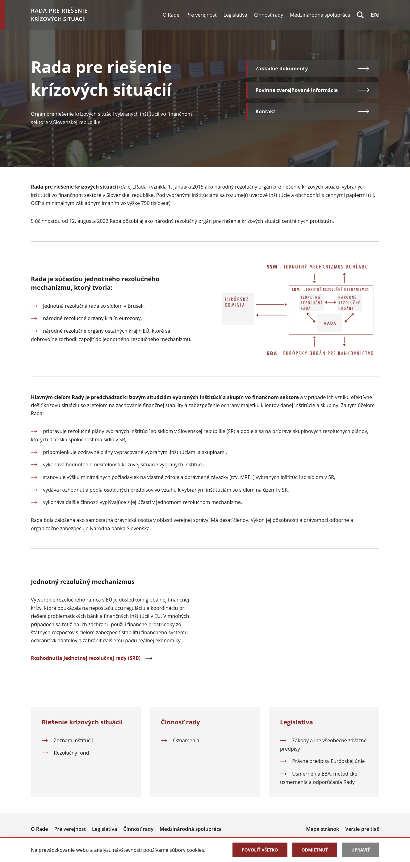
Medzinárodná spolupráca (320, 14)
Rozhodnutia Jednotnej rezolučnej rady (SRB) (92, 658)
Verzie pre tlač (362, 829)
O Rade (171, 14)
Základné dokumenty (312, 68)
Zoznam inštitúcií (73, 740)
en (374, 14)
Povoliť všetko (260, 850)
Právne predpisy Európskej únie (328, 761)
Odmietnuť (315, 850)
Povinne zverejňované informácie (312, 90)
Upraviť (360, 850)
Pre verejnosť (201, 14)
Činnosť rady (268, 14)
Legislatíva (235, 14)
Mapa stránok (322, 829)
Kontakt (312, 111)
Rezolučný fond (71, 752)
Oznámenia (186, 740)
